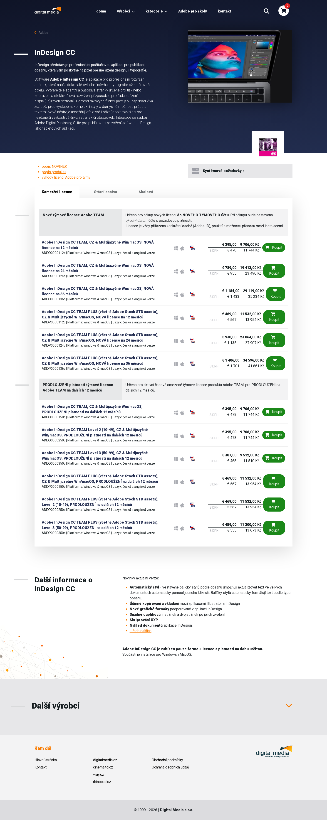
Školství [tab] (146, 192)
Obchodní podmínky (167, 760)
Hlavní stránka (46, 760)
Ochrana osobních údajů (170, 767)
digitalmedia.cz (105, 760)
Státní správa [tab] (105, 192)
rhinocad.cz (102, 782)
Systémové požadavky (218, 171)
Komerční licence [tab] (57, 192)
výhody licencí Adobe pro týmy (66, 177)
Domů (101, 11)
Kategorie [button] (156, 11)
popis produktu (54, 172)
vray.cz (98, 774)
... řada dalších (140, 631)
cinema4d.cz (103, 767)
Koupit (273, 247)
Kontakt (224, 11)
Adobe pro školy (192, 11)
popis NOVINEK (54, 166)
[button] (266, 11)
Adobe (41, 32)
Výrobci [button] (126, 11)
